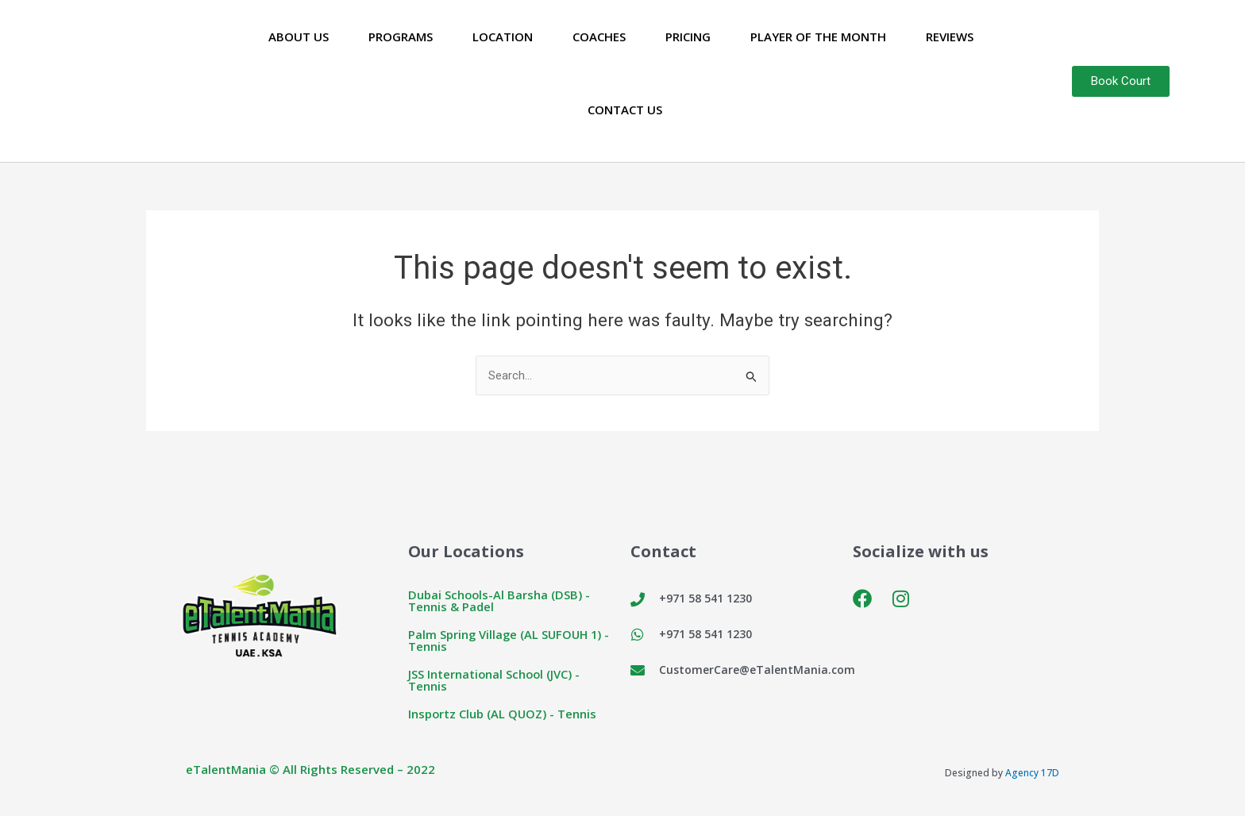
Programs (400, 36)
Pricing (688, 36)
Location (502, 36)
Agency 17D (1032, 773)
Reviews (949, 36)
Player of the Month (818, 36)
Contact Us (625, 109)
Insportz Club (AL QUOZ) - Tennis (503, 714)
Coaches (599, 36)
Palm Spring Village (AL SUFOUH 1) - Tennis (511, 641)
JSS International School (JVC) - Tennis (495, 681)
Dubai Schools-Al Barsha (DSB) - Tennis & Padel (500, 601)
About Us (298, 36)
